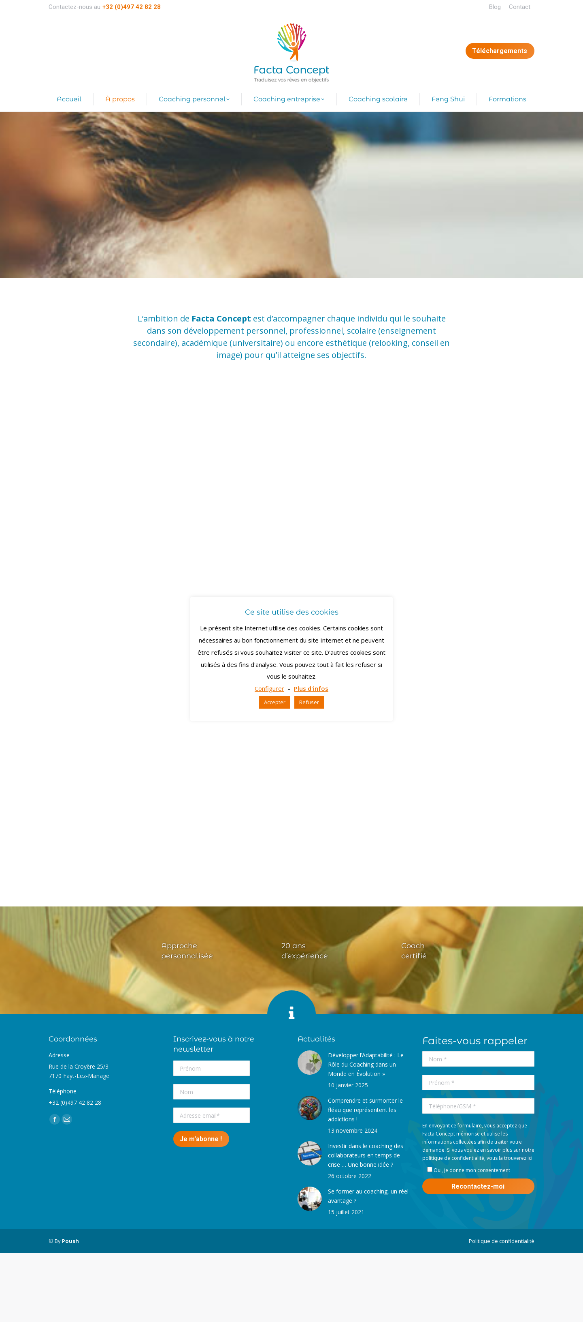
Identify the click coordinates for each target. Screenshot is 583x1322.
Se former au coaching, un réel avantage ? (368, 1195)
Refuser (309, 702)
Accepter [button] (274, 702)
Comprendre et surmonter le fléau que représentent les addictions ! (365, 1110)
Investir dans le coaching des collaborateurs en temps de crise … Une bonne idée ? (365, 1155)
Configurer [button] (269, 688)
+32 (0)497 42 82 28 (131, 7)
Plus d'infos (311, 688)
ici (530, 1158)
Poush (70, 1241)
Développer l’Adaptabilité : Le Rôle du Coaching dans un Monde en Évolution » (366, 1064)
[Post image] (310, 1062)
